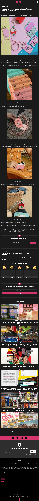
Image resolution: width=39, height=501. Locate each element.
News (19, 342)
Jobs (13, 496)
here (11, 226)
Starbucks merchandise (18, 230)
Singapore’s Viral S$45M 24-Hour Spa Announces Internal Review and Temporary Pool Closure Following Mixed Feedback (19, 389)
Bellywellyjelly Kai (7, 229)
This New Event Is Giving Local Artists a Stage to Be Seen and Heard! (19, 367)
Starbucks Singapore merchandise (11, 231)
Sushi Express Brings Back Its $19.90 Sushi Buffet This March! (19, 431)
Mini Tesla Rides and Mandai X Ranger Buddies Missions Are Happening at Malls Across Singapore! (19, 345)
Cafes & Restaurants (18, 320)
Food (24, 320)
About (10, 496)
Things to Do (21, 364)
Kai (35, 229)
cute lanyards (28, 229)
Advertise (22, 496)
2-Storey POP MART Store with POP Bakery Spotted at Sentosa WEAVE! (19, 323)
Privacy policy (27, 496)
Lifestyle (14, 408)
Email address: (16, 243)
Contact (17, 496)
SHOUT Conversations (22, 408)
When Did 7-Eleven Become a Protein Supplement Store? (19, 410)
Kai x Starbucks (5, 230)
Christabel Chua (18, 229)
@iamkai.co (20, 102)
